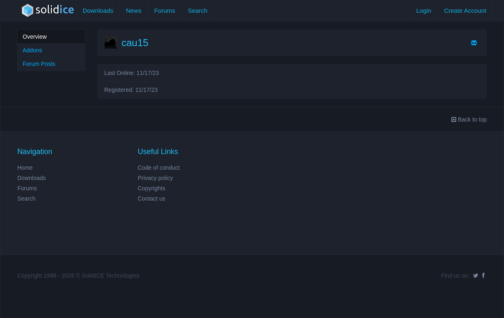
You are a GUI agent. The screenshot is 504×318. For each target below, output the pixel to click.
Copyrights (152, 188)
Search (198, 10)
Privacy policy (155, 178)
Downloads (98, 10)
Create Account (465, 10)
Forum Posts (39, 64)
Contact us (152, 198)
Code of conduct (159, 167)
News (134, 10)
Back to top (469, 119)
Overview (35, 36)
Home (25, 167)
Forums (164, 10)
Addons (32, 50)
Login (424, 10)
